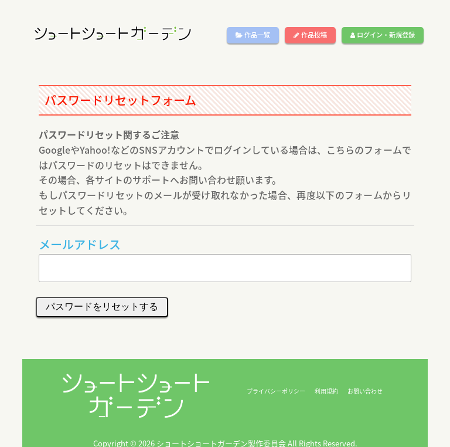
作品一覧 (253, 35)
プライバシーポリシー (276, 391)
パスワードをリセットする (102, 306)
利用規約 (326, 391)
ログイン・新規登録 (382, 35)
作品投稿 (310, 35)
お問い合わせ (365, 391)
